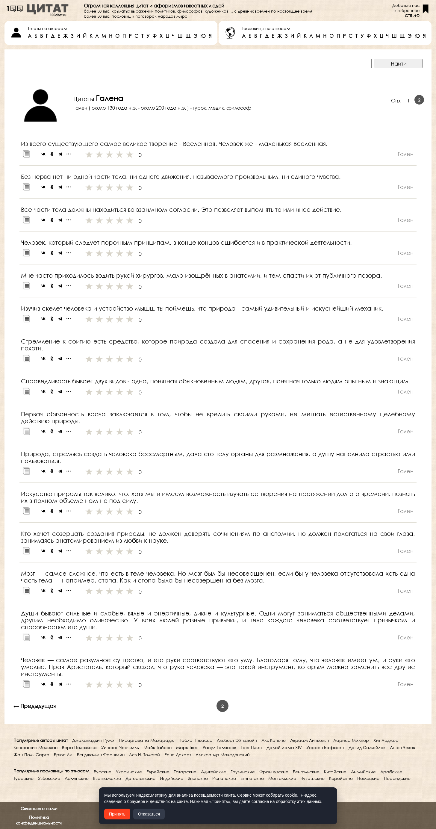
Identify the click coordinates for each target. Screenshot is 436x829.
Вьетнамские (107, 778)
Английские (363, 771)
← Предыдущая (34, 706)
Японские (198, 778)
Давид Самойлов (367, 747)
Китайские (335, 771)
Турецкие (23, 778)
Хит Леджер (386, 740)
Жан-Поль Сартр (31, 754)
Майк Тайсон (157, 747)
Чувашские (313, 778)
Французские (273, 771)
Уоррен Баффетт (325, 747)
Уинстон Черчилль (120, 747)
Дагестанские (140, 778)
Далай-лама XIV (284, 747)
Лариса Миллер (351, 740)
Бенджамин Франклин (101, 754)
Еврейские (157, 771)
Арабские (391, 771)
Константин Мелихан (35, 747)
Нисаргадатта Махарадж (146, 740)
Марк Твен (187, 747)
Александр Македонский (223, 754)
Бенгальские (306, 771)
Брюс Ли (63, 754)
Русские (102, 771)
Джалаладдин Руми (93, 740)
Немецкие (368, 778)
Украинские (129, 771)
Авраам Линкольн (309, 740)
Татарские (185, 771)
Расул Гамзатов (219, 747)
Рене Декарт (177, 754)
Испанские (224, 778)
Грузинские (243, 771)
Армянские (77, 778)
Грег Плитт (251, 747)
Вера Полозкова (79, 747)
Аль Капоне (273, 740)
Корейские (341, 778)
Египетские (252, 778)
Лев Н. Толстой (144, 754)
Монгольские (282, 778)
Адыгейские (213, 771)
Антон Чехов (402, 747)
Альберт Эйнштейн (237, 740)
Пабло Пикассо (195, 740)
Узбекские (49, 778)
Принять (117, 814)
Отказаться (149, 814)
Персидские (397, 778)
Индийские (171, 778)
